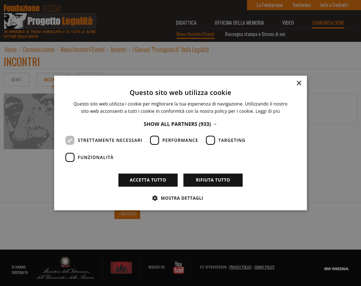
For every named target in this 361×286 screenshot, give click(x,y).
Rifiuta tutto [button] (213, 180)
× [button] (298, 83)
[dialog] (180, 143)
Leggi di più (268, 111)
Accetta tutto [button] (148, 180)
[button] (181, 123)
